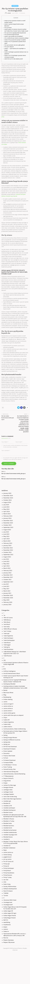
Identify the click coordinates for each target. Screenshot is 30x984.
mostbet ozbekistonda (10, 832)
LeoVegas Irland (8, 792)
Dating (5, 735)
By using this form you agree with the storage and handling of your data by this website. (15, 458)
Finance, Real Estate (9, 755)
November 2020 (8, 598)
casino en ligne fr (8, 704)
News (5, 850)
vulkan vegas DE (8, 911)
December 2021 (8, 575)
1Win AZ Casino (8, 617)
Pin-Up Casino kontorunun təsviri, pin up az (13, 473)
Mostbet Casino (8, 812)
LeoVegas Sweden (8, 794)
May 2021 (6, 588)
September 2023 (8, 527)
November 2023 (8, 523)
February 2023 (7, 543)
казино (5, 929)
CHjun (5, 717)
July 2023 (6, 532)
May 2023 (6, 536)
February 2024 (7, 516)
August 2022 (7, 557)
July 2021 (6, 584)
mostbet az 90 (7, 805)
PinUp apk (6, 864)
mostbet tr (6, 839)
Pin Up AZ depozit (9, 46)
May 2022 (6, 563)
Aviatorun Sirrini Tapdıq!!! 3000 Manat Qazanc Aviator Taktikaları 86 (14, 681)
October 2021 (7, 579)
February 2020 (7, 602)
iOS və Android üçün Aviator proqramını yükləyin (16, 38)
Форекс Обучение (8, 942)
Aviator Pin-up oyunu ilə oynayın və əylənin (15, 39)
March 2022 (7, 568)
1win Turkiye (7, 631)
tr (3, 898)
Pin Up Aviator (8, 27)
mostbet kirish (7, 828)
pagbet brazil (7, 857)
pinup (2, 116)
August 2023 (7, 529)
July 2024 (6, 504)
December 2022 (8, 548)
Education (6, 753)
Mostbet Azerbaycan (9, 810)
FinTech (5, 758)
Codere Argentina (8, 722)
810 (4, 669)
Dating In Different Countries (11, 740)
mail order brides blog (10, 796)
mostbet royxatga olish (10, 834)
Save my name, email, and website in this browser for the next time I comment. (15, 446)
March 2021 (7, 591)
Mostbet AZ (6, 803)
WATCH (5, 920)
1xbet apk (6, 633)
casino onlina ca (8, 706)
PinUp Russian (7, 875)
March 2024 (7, 514)
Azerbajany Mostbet (9, 684)
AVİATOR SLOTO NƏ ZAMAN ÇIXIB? (13, 59)
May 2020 (6, 600)
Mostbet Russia (8, 837)
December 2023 (8, 520)
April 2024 (6, 511)
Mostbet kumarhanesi (9, 830)
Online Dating (7, 854)
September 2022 (8, 554)
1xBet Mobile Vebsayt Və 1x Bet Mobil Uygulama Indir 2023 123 (14, 652)
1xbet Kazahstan (8, 649)
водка (5, 927)
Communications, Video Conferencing (14, 729)
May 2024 (6, 509)
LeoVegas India (7, 790)
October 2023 (7, 525)
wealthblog (6, 922)
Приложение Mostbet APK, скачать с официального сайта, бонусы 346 (14, 934)
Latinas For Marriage (9, 785)
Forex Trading (7, 767)
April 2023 (6, 539)
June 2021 (6, 586)
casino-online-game (9, 713)
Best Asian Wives (8, 692)
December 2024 (8, 495)
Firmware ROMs (8, 762)
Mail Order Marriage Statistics (12, 799)
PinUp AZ (15, 5)
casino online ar (8, 708)
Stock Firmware (8, 891)
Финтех (5, 938)
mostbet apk (7, 801)
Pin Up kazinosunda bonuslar (11, 34)
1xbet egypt (6, 645)
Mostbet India (7, 823)
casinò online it (7, 711)
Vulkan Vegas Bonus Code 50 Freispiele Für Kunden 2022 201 (14, 908)
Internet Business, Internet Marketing (14, 774)
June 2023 (6, 534)
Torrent (5, 895)
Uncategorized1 (8, 904)
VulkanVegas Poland (9, 918)
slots (4, 882)
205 (4, 660)
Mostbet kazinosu (8, 825)
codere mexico (7, 726)
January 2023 (7, 545)
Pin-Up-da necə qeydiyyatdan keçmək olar (15, 33)
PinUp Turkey (7, 877)
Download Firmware (9, 749)
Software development (10, 889)
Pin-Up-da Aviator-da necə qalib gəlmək (14, 45)
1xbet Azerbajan (8, 638)
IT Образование (8, 776)
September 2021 (8, 582)
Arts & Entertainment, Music (11, 673)
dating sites (6, 742)
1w (4, 615)
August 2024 (7, 502)
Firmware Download (9, 760)
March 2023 (7, 541)
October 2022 (7, 552)
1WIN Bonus (7, 620)
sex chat (5, 879)
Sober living (6, 884)
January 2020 (7, 604)
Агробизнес (7, 924)
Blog (4, 695)
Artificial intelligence (9, 671)
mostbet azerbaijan (9, 808)
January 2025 (7, 493)
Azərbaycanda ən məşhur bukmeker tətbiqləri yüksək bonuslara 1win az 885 (15, 687)
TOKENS (5, 893)
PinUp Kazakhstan (8, 873)
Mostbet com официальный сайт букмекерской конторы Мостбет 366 (14, 815)
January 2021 (7, 593)
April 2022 (6, 566)
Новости (6, 931)
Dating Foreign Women (10, 737)
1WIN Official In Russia (10, 629)
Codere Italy (7, 724)
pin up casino (7, 859)
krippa (5, 783)
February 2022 (7, 570)
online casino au (8, 852)
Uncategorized (7, 902)
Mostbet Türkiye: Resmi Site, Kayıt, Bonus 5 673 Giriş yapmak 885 (15, 842)
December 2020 (8, 595)
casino (5, 701)
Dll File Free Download (10, 746)
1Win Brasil (6, 622)
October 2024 (7, 500)
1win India (6, 626)
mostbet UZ (6, 845)
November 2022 (8, 550)
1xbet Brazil (7, 642)
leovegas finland (8, 787)
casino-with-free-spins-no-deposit (13, 715)
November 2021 (8, 577)
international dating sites (10, 771)
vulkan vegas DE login (9, 913)
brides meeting (7, 699)
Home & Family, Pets (9, 769)
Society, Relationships (9, 886)
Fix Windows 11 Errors (10, 765)
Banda (5, 690)
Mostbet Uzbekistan (9, 848)
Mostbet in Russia (8, 819)
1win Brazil (6, 624)
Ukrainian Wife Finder (9, 900)
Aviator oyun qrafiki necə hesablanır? (13, 36)
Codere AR (6, 720)
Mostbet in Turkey (8, 821)
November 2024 (8, 498)
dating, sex (6, 744)
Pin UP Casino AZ (8, 861)
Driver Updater (7, 751)
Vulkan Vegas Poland (9, 915)
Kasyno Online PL (8, 778)
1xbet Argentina (8, 636)
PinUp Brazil (7, 870)
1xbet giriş (6, 647)
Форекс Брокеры (8, 940)
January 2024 (7, 518)
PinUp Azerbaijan (8, 868)
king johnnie (7, 780)
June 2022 (6, 561)
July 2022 (6, 559)
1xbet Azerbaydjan (9, 640)
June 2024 (6, 507)
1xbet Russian (7, 656)
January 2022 (7, 573)
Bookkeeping (7, 697)
